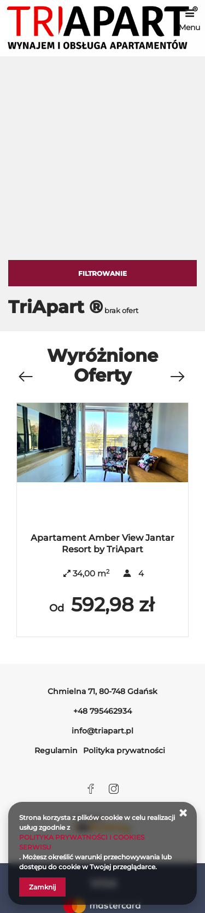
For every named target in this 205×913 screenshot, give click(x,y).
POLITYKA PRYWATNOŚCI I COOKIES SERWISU (81, 842)
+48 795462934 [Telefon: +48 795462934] (102, 711)
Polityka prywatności (124, 750)
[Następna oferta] (177, 377)
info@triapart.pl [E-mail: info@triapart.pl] (102, 731)
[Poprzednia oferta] (25, 377)
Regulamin (56, 750)
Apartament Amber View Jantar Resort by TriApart (102, 543)
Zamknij (42, 887)
